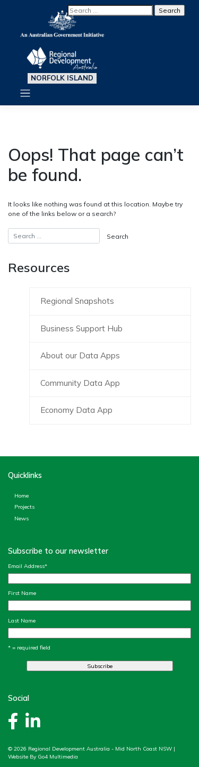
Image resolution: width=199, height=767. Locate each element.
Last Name (22, 620)
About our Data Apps (80, 355)
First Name (22, 593)
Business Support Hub (81, 328)
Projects (24, 506)
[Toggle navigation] (25, 93)
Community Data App (80, 383)
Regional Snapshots (77, 301)
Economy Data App (76, 410)
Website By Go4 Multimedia (43, 756)
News (21, 518)
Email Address (27, 566)
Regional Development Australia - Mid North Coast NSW (100, 748)
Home (21, 495)
